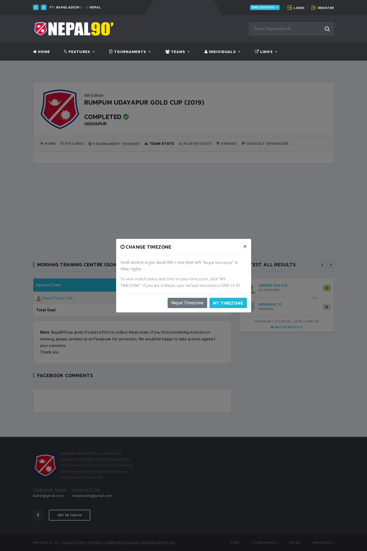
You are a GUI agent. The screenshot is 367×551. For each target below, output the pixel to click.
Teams (175, 51)
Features (76, 51)
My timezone (228, 303)
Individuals (220, 51)
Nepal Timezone (187, 302)
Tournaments (127, 51)
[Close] (245, 246)
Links (264, 51)
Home (41, 51)
